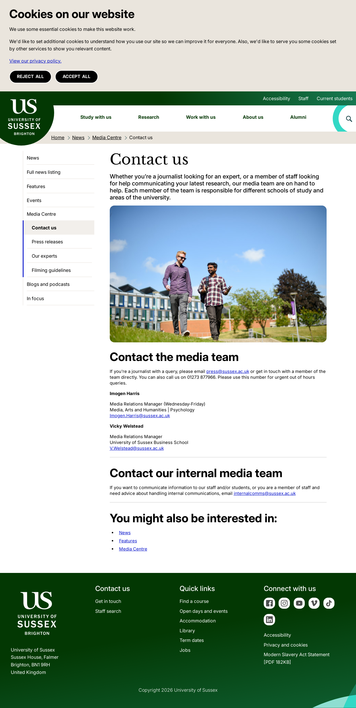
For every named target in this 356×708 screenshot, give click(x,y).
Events (34, 200)
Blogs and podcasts (48, 284)
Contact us (44, 228)
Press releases (47, 242)
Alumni (298, 117)
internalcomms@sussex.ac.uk (265, 493)
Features (128, 541)
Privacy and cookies (286, 645)
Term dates (192, 640)
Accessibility (276, 98)
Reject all (30, 76)
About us (253, 117)
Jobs (185, 650)
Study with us (95, 117)
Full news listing (44, 172)
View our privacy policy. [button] (35, 61)
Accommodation (198, 621)
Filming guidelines (51, 270)
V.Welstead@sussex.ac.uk (137, 448)
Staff (303, 98)
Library (187, 630)
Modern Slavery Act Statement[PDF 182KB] (297, 658)
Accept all (77, 76)
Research (148, 117)
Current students (335, 98)
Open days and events (204, 611)
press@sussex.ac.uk (227, 371)
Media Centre (133, 549)
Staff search (108, 611)
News (125, 532)
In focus (35, 298)
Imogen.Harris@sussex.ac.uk (140, 415)
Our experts (44, 256)
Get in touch (108, 601)
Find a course (194, 601)
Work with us (201, 117)
